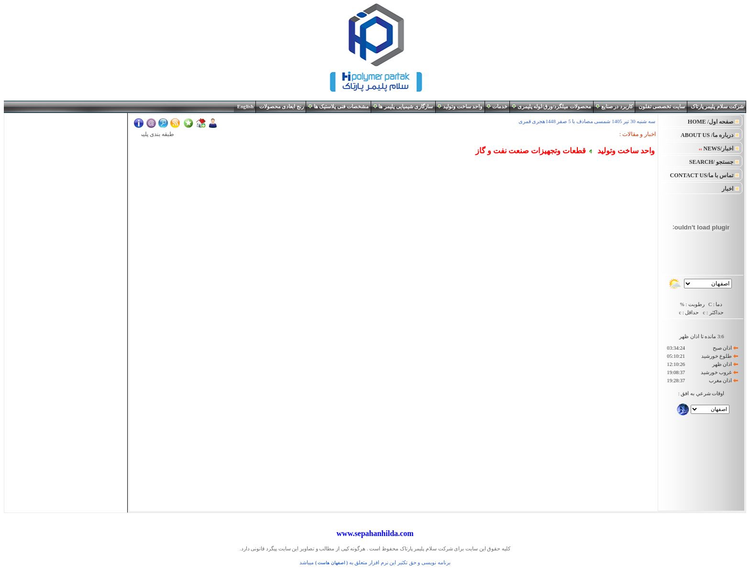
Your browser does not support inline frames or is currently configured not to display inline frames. (66, 173)
